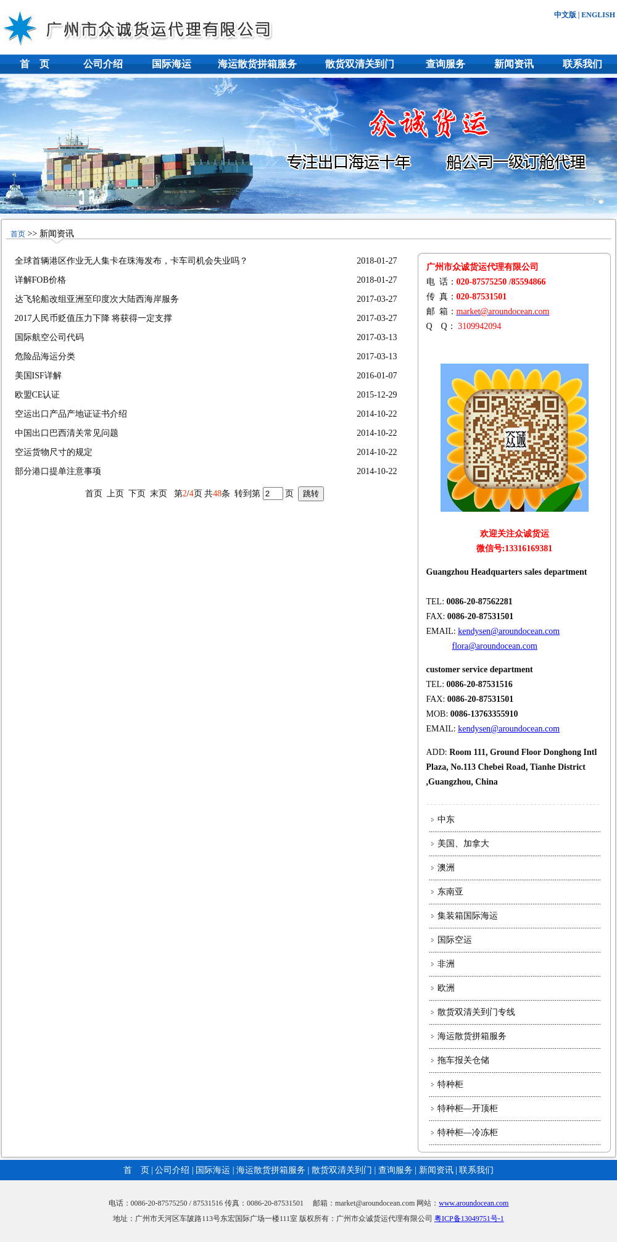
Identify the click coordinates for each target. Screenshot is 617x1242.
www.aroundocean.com (473, 1203)
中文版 (565, 14)
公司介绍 (103, 64)
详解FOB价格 (40, 280)
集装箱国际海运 (467, 915)
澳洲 (446, 867)
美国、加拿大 (463, 843)
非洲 (446, 964)
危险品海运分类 (45, 356)
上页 (115, 493)
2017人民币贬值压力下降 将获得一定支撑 (94, 318)
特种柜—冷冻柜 (467, 1132)
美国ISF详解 (38, 375)
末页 (158, 493)
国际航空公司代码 (49, 337)
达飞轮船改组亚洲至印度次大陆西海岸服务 (97, 299)
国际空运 (454, 939)
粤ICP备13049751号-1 (469, 1218)
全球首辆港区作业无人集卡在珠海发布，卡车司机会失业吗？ (131, 260)
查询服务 (445, 64)
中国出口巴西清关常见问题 (66, 433)
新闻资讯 (514, 64)
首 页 (34, 64)
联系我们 (582, 64)
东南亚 (450, 891)
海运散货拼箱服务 (257, 64)
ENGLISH (598, 14)
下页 (137, 493)
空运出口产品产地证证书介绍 (71, 414)
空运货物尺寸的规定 (54, 452)
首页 (17, 234)
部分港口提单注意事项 (58, 471)
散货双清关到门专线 (476, 1012)
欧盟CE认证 (37, 394)
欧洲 (446, 988)
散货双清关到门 (359, 64)
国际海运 (171, 64)
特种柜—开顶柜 (467, 1108)
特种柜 (450, 1084)
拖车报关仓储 (463, 1060)
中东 (446, 819)
